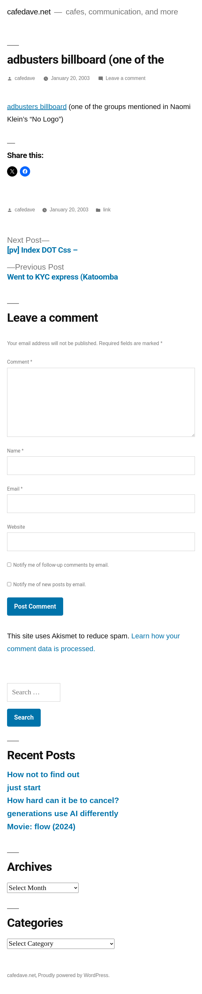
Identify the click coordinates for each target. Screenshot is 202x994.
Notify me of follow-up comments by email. (61, 565)
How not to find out (43, 774)
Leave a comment (125, 78)
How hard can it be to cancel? (63, 800)
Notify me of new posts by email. (49, 584)
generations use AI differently (62, 813)
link (107, 209)
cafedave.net (29, 11)
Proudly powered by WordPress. (74, 975)
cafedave (25, 78)
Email (15, 489)
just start (24, 787)
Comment (19, 362)
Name (15, 451)
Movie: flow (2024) (41, 826)
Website (16, 527)
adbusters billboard (37, 107)
